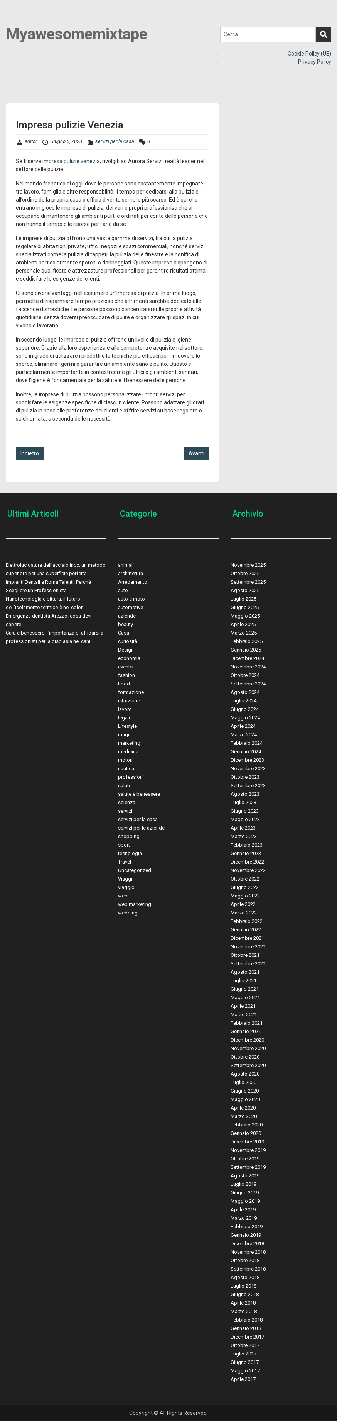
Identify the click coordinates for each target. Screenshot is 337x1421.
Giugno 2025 (245, 607)
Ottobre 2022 (245, 879)
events (125, 667)
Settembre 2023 (248, 785)
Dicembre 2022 (247, 862)
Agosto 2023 (245, 794)
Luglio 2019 (243, 1184)
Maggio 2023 (245, 819)
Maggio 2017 (245, 1371)
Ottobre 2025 (245, 573)
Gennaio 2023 (246, 853)
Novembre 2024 (248, 667)
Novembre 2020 (248, 1048)
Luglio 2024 (243, 701)
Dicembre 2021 (247, 938)
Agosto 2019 (245, 1176)
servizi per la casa (114, 141)
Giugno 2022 (245, 887)
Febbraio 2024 (247, 743)
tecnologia (130, 853)
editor (31, 141)
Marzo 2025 (244, 633)
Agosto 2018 (245, 1277)
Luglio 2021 (243, 980)
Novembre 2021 (248, 947)
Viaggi (125, 879)
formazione (131, 692)
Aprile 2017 (243, 1379)
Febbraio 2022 (247, 921)
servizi (125, 811)
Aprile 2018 (243, 1303)
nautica (126, 768)
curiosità (127, 641)
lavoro (125, 709)
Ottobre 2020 (245, 1057)
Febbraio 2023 (247, 845)
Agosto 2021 (245, 972)
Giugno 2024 (245, 709)
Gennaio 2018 (246, 1328)
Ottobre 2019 (245, 1159)
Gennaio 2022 (246, 930)
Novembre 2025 (248, 565)
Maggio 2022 (245, 896)
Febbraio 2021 (247, 1023)
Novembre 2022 (248, 870)
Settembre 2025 (248, 582)
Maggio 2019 (245, 1201)
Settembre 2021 (248, 963)
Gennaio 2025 (246, 650)
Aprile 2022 (243, 904)
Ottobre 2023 (245, 777)
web (123, 896)
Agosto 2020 (245, 1074)
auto (123, 590)
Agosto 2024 (245, 692)
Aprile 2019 (243, 1209)
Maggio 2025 (245, 616)
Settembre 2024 (248, 684)
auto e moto (131, 599)
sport (124, 845)
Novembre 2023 (248, 768)
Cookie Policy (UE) (309, 54)
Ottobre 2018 (245, 1260)
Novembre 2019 (248, 1150)
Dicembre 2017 (247, 1337)
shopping (129, 836)
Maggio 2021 (245, 997)
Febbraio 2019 (247, 1226)
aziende (127, 616)
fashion (126, 675)
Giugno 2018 (245, 1294)
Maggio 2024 (245, 718)
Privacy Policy (314, 62)
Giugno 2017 (245, 1362)
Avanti (196, 453)
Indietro (29, 453)
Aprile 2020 (243, 1108)
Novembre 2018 (248, 1252)
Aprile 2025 (243, 624)
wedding (128, 913)
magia (125, 734)
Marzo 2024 (244, 734)
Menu (14, 21)
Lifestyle (127, 726)
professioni (131, 777)
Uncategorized (134, 870)
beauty (125, 624)
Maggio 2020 (245, 1099)
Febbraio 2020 (247, 1125)
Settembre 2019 (248, 1167)
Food (124, 684)
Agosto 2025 (245, 590)
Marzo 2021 (244, 1014)
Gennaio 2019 (246, 1235)
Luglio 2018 (243, 1286)
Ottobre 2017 (245, 1345)
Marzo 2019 (244, 1218)
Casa (123, 633)
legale (124, 718)
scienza (126, 802)
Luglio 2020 (243, 1082)
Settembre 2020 (248, 1065)
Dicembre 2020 (247, 1040)
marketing (129, 743)
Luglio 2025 (243, 599)
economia (129, 658)
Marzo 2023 (244, 836)
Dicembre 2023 (247, 760)
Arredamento (132, 582)
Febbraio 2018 (247, 1320)
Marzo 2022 (244, 913)
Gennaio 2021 (246, 1031)
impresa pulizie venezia (71, 161)
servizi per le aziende (141, 828)
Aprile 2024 (243, 726)
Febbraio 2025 (247, 641)
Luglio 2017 (243, 1354)
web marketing (134, 904)
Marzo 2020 (244, 1116)
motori (125, 760)
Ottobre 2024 (245, 675)
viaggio (126, 887)
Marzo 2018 (244, 1311)
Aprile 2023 (243, 828)
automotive (130, 607)
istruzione (129, 701)
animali (126, 565)
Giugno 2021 (245, 989)
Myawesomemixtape (76, 34)
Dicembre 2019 (247, 1142)
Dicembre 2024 (247, 658)
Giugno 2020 (245, 1091)
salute (124, 785)
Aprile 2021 (243, 1006)
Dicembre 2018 (247, 1243)
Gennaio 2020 (246, 1133)
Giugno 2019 (245, 1192)
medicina (128, 751)
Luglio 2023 (243, 802)
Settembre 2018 (248, 1269)
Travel (124, 862)
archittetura (130, 573)
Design (126, 650)
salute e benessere (139, 794)
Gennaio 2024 (246, 751)
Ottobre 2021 (245, 955)
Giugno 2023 (245, 811)
